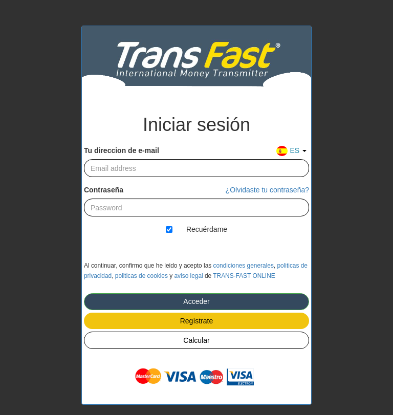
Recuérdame (206, 229)
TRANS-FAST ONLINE (244, 275)
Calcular (196, 340)
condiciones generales (243, 265)
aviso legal (188, 275)
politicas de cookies (141, 275)
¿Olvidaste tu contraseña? (267, 190)
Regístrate (196, 321)
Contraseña (103, 190)
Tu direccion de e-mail (121, 150)
